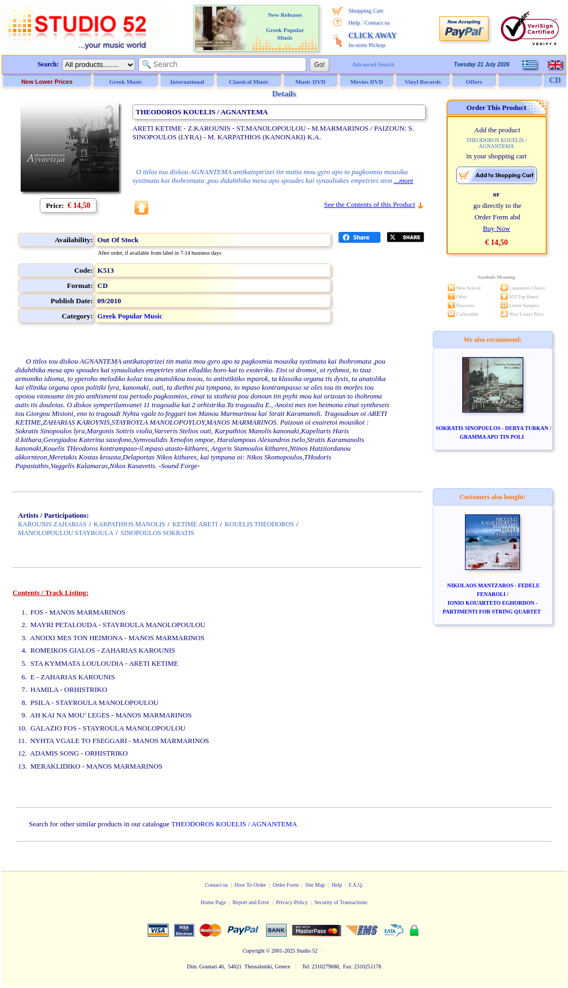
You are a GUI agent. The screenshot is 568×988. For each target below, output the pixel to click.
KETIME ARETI (194, 524)
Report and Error (250, 902)
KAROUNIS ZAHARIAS (52, 524)
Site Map (315, 885)
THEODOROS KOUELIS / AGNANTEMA (234, 824)
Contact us (377, 22)
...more (403, 180)
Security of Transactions (341, 902)
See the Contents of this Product (369, 204)
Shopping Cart (365, 10)
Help (354, 22)
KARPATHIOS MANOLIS (129, 524)
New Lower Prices (46, 81)
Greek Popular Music (130, 316)
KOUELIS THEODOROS (259, 524)
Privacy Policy (292, 902)
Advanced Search (373, 64)
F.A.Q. (356, 885)
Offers (474, 81)
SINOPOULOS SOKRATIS (157, 533)
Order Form (286, 885)
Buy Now (496, 228)
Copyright (254, 951)
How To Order (250, 885)
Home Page (213, 902)
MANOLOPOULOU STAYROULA (65, 533)
